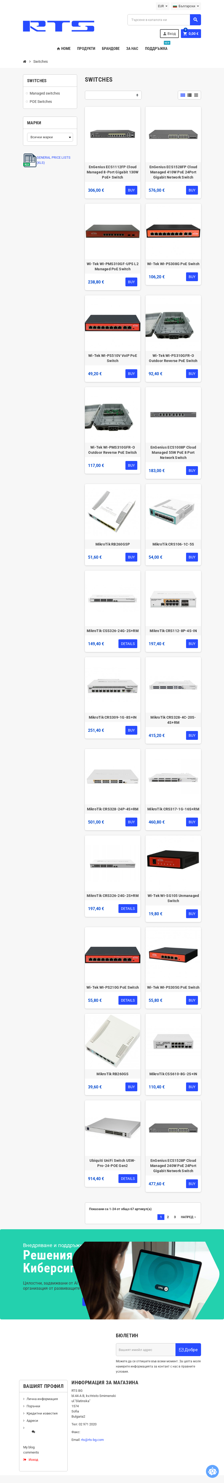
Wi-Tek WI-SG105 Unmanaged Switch (173, 898)
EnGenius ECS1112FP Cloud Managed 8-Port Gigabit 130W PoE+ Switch (113, 172)
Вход (169, 34)
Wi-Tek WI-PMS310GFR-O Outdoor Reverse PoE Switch (112, 450)
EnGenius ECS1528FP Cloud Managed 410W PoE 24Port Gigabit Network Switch (173, 172)
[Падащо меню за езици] (186, 6)
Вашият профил (43, 1386)
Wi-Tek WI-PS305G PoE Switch (173, 987)
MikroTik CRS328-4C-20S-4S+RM (173, 720)
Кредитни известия (42, 1413)
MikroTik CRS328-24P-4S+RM (113, 809)
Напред (189, 1217)
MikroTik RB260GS (113, 1074)
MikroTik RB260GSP (112, 544)
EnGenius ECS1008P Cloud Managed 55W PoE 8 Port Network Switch (173, 452)
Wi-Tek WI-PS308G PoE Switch (173, 264)
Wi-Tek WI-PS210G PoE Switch (112, 987)
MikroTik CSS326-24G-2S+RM (113, 631)
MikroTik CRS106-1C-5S (173, 544)
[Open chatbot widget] (212, 1471)
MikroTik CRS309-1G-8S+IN (113, 717)
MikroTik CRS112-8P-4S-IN (173, 631)
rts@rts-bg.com (92, 1440)
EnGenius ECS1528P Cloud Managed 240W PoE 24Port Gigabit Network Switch (173, 1165)
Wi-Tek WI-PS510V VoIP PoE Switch (112, 358)
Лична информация (42, 1399)
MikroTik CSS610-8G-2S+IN (173, 1074)
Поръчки (33, 1406)
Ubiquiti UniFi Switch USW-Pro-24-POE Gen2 (112, 1163)
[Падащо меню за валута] (163, 6)
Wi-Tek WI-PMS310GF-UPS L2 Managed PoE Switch (113, 266)
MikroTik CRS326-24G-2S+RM (113, 896)
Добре (188, 1349)
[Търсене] (164, 19)
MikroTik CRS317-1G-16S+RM (173, 809)
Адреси (32, 1421)
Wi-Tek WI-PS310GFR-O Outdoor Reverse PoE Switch (173, 358)
